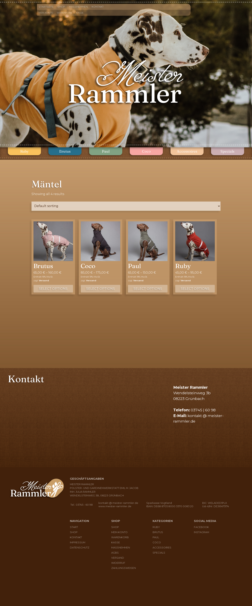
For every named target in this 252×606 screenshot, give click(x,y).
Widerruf (118, 562)
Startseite (46, 6)
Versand (44, 280)
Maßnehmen (78, 6)
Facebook (201, 527)
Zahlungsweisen (123, 568)
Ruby (24, 151)
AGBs (115, 552)
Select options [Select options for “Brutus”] (53, 289)
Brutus (65, 151)
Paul (105, 151)
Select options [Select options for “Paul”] (147, 289)
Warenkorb (64, 12)
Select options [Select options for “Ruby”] (195, 289)
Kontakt (98, 6)
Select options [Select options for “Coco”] (100, 289)
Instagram (201, 532)
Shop (61, 6)
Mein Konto (46, 12)
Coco (146, 151)
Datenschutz (79, 547)
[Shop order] (126, 206)
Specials (227, 151)
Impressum (77, 542)
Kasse (79, 12)
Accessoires (187, 151)
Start (74, 527)
